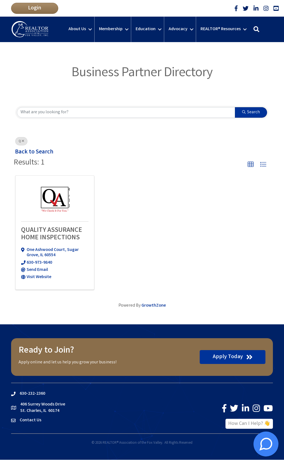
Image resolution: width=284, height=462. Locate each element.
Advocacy (178, 29)
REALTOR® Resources (221, 29)
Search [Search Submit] (251, 112)
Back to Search (34, 152)
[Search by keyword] (126, 112)
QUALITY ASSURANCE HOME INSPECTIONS (51, 234)
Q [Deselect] (21, 141)
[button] (34, 8)
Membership (111, 29)
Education (146, 29)
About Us (77, 29)
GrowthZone (153, 305)
